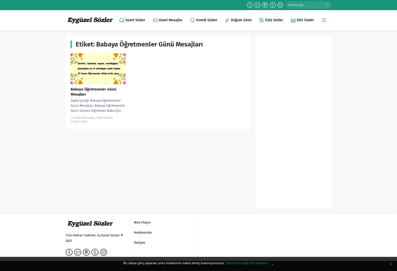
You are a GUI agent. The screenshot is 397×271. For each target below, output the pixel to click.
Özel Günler (104, 118)
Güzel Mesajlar (84, 118)
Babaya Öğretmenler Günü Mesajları (93, 92)
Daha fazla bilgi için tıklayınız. (247, 263)
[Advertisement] (293, 124)
